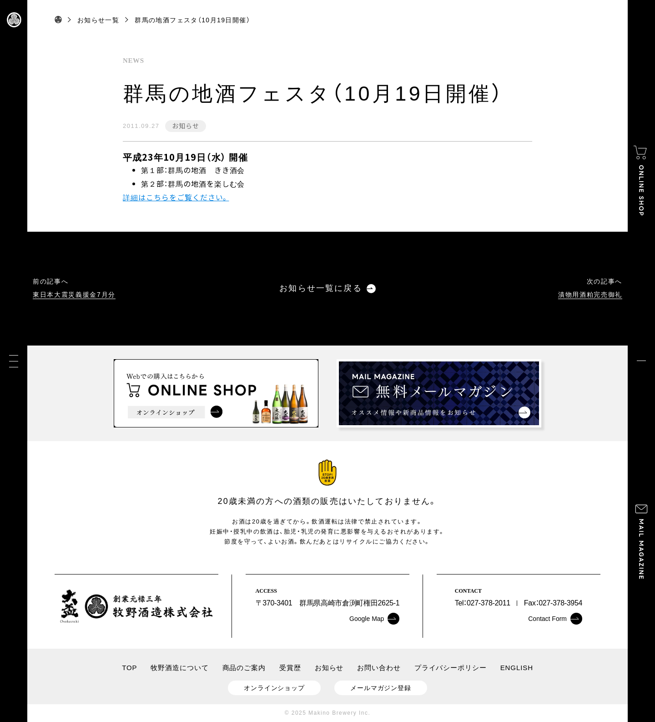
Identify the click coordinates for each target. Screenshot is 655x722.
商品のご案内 (244, 667)
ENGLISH (516, 667)
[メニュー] (13, 361)
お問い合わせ (378, 667)
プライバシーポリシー (450, 667)
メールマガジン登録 (380, 687)
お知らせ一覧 (98, 20)
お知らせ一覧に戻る (327, 288)
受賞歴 (290, 667)
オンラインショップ (274, 687)
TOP (129, 667)
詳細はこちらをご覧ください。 (176, 197)
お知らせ (185, 125)
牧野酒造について (179, 667)
